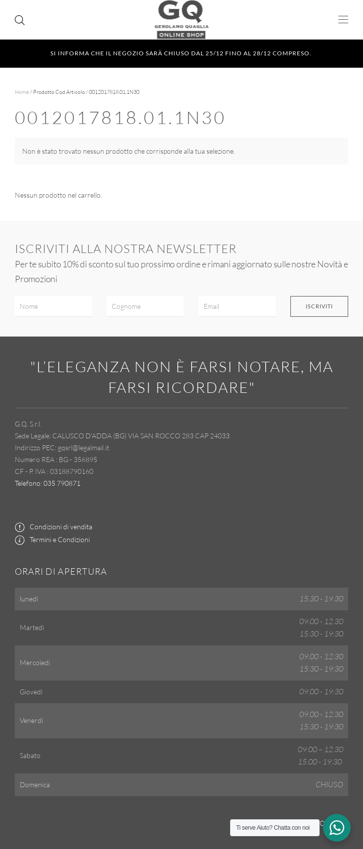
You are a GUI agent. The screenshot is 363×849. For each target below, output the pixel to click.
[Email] (237, 306)
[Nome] (53, 306)
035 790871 (62, 483)
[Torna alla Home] (181, 20)
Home (22, 91)
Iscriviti (319, 306)
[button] (343, 20)
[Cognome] (145, 306)
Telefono (27, 483)
